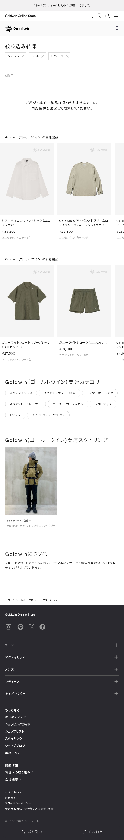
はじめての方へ (16, 717)
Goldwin (13, 56)
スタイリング (13, 738)
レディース (57, 56)
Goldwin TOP (24, 600)
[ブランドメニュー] (116, 28)
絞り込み (31, 831)
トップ (6, 600)
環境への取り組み (19, 772)
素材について (14, 753)
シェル (35, 56)
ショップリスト (14, 731)
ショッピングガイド (18, 724)
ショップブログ (15, 746)
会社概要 (13, 779)
